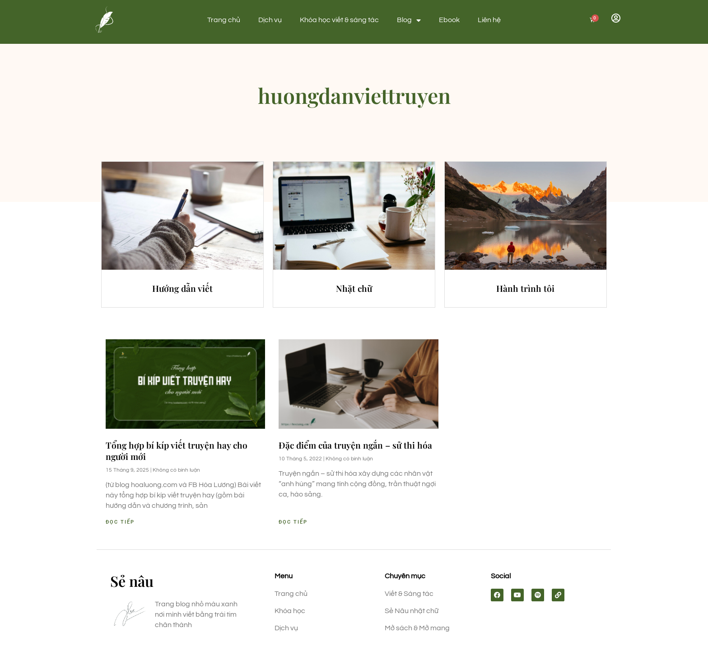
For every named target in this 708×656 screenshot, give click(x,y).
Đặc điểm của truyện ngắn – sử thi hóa (355, 445)
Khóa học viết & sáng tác (339, 19)
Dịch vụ (270, 19)
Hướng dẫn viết (182, 288)
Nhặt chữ (354, 288)
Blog (409, 20)
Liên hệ (489, 19)
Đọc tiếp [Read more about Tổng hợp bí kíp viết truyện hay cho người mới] (120, 522)
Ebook (449, 19)
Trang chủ (223, 19)
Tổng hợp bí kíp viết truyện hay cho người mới (176, 450)
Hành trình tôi (525, 288)
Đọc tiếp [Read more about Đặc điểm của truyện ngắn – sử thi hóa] (293, 522)
